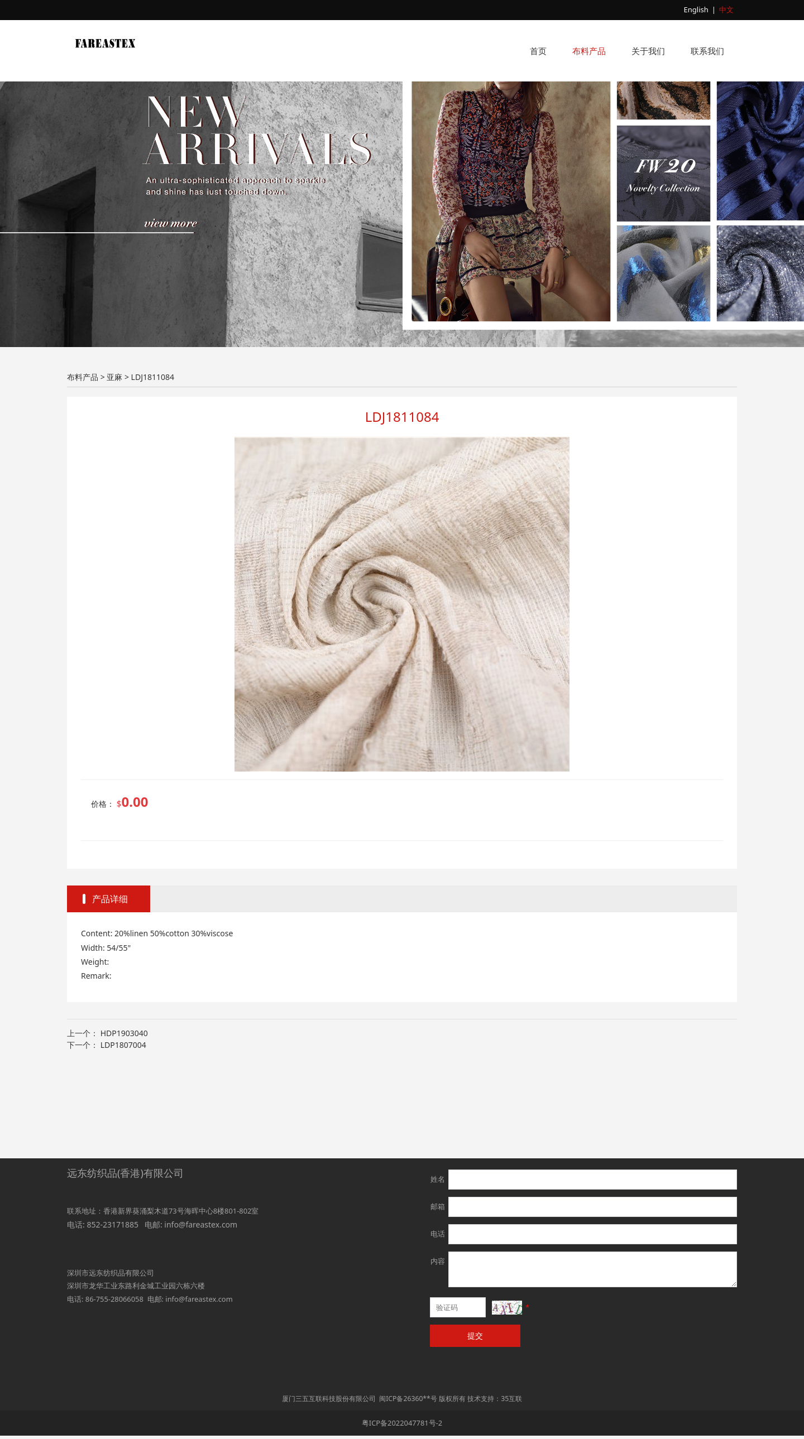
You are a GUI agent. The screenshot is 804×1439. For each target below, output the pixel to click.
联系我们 (707, 50)
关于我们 (648, 50)
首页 (538, 50)
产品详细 (110, 980)
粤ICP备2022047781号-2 (402, 1426)
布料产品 (589, 50)
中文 (726, 9)
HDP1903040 (124, 1114)
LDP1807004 (123, 1126)
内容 (437, 1264)
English (696, 9)
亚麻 (114, 458)
